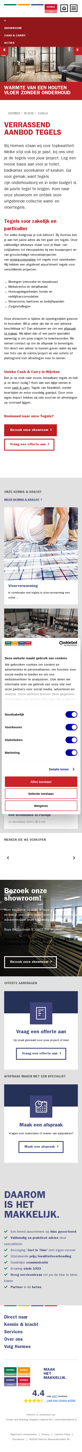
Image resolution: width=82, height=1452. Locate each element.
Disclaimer (18, 1439)
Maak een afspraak (41, 1147)
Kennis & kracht (21, 1325)
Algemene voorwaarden (23, 1435)
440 (54, 1396)
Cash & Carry (15, 35)
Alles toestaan (41, 781)
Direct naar (16, 1317)
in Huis (29, 113)
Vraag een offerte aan (29, 444)
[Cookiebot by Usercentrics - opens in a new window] (59, 643)
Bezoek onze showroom (31, 430)
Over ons (13, 1340)
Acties (9, 43)
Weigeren (41, 805)
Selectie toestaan (41, 793)
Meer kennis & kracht (23, 499)
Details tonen (59, 769)
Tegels (43, 113)
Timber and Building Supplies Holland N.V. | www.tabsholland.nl (41, 1420)
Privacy (45, 1435)
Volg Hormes (17, 1347)
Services (13, 1332)
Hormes (14, 113)
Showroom (12, 28)
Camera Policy (62, 1435)
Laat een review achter (61, 1400)
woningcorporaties (23, 260)
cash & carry (20, 388)
